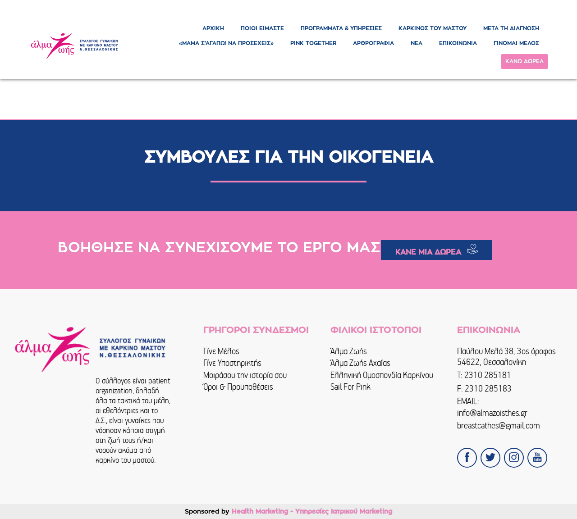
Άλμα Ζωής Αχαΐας (360, 363)
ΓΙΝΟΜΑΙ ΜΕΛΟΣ (516, 43)
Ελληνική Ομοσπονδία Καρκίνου (381, 375)
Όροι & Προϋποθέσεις (238, 387)
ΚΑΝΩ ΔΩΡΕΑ (524, 61)
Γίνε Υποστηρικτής (232, 363)
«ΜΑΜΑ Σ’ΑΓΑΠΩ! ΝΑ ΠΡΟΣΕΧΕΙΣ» (226, 43)
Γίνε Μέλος (221, 351)
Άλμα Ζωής (348, 351)
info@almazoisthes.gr (492, 413)
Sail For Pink (350, 387)
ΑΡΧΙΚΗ (213, 28)
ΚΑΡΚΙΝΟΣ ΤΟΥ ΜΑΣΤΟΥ (432, 28)
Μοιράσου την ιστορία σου (245, 375)
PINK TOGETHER (313, 43)
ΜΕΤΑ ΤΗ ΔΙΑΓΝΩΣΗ (511, 28)
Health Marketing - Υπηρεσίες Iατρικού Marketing (312, 511)
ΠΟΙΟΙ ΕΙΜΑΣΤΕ (262, 28)
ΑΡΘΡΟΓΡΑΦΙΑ (373, 43)
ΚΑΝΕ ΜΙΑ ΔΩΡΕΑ (428, 252)
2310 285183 (488, 388)
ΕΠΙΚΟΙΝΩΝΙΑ (458, 43)
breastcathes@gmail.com (498, 425)
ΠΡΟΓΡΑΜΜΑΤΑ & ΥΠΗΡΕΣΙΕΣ (341, 28)
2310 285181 (487, 375)
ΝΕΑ (416, 43)
